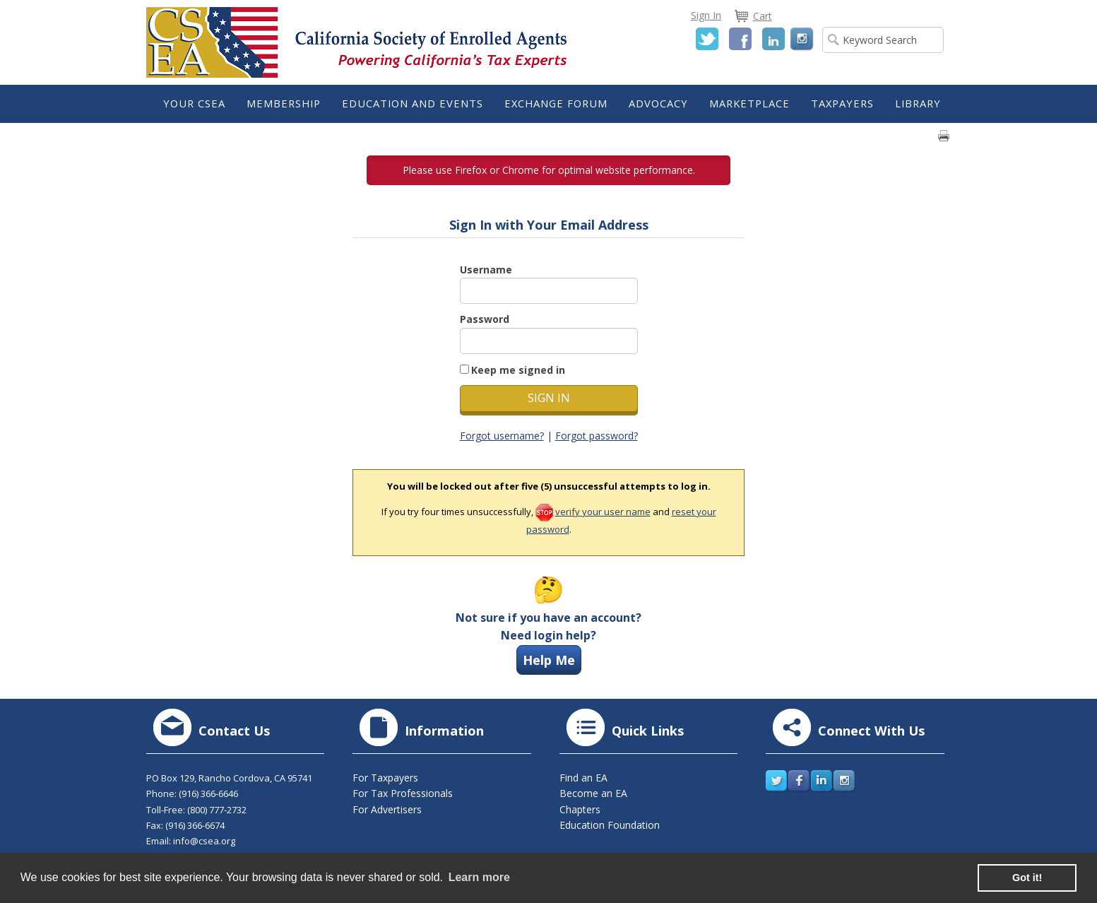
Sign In (706, 15)
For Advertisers (387, 809)
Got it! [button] (1027, 877)
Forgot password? (596, 435)
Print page (943, 135)
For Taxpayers (385, 777)
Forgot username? (502, 435)
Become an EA (593, 793)
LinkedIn (773, 39)
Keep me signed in (518, 370)
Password (484, 319)
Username (486, 269)
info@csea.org (204, 840)
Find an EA (583, 777)
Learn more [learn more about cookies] (479, 877)
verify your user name (603, 511)
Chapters (579, 809)
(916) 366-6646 (208, 793)
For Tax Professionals (402, 793)
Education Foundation (609, 825)
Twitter (707, 39)
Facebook (740, 39)
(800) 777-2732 (217, 809)
